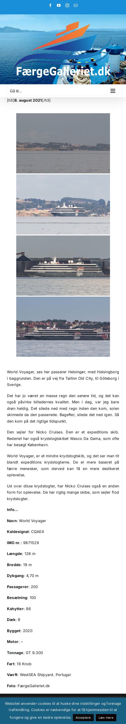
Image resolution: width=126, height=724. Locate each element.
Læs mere (106, 717)
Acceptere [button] (83, 717)
